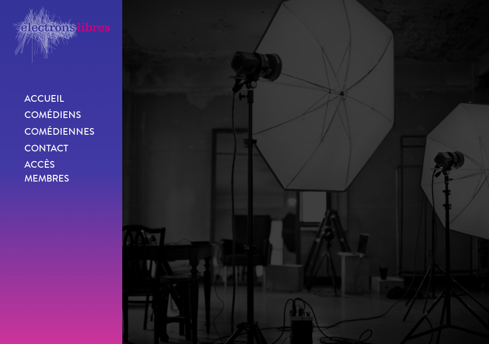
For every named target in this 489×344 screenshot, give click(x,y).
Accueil (44, 99)
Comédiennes (59, 132)
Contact (46, 148)
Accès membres (46, 171)
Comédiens (52, 115)
